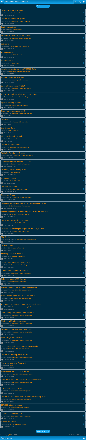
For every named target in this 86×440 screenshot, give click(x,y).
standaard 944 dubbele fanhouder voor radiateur (19, 287)
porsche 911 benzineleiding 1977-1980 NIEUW (18, 69)
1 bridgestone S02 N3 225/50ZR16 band (16, 371)
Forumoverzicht (6, 438)
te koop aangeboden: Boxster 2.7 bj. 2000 (16, 161)
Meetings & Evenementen (20, 80)
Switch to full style (43, 6)
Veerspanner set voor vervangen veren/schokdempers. (21, 304)
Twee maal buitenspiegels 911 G (13, 111)
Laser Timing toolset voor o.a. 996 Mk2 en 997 (18, 313)
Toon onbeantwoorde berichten (16, 2)
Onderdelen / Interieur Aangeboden (20, 38)
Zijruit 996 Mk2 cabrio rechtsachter (14, 321)
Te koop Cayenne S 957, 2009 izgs (14, 279)
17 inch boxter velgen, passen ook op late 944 (18, 296)
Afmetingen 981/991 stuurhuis (12, 254)
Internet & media (19, 13)
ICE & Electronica (18, 55)
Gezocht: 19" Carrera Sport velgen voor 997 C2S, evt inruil (22, 229)
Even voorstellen (17, 29)
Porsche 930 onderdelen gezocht (13, 19)
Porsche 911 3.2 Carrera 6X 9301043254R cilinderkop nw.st (23, 397)
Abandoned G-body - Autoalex (12, 136)
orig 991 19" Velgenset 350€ (11, 413)
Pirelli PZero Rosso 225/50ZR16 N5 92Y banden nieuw (21, 380)
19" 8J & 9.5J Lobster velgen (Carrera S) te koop (19, 94)
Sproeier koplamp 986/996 (11, 103)
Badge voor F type (8, 195)
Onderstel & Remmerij (17, 248)
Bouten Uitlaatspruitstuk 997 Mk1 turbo (15, 262)
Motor (11, 365)
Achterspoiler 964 (7, 52)
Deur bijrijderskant (8, 128)
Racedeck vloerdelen (9, 187)
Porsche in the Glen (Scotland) (12, 77)
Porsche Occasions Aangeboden (20, 164)
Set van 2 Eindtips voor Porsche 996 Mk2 (16, 329)
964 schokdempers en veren (11, 388)
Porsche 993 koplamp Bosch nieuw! (14, 355)
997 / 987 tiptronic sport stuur (12, 405)
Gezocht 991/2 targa (8, 422)
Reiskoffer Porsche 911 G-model (13, 153)
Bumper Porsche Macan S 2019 (13, 86)
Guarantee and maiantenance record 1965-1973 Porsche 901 (24, 203)
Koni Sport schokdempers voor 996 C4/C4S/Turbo (19, 346)
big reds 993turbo (7, 245)
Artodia (83, 435)
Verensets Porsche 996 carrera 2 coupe (15, 35)
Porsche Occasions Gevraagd (20, 46)
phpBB (9, 435)
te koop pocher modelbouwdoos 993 (14, 271)
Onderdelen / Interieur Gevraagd (20, 21)
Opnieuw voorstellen (8, 27)
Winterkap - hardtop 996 (10, 178)
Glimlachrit (5, 119)
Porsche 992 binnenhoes (10, 145)
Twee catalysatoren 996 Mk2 (11, 338)
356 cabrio (5, 44)
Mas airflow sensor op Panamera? (13, 363)
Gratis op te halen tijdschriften (12, 10)
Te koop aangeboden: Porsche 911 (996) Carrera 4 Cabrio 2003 (24, 212)
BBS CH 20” (5, 237)
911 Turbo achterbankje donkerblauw (14, 220)
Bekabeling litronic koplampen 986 (13, 170)
